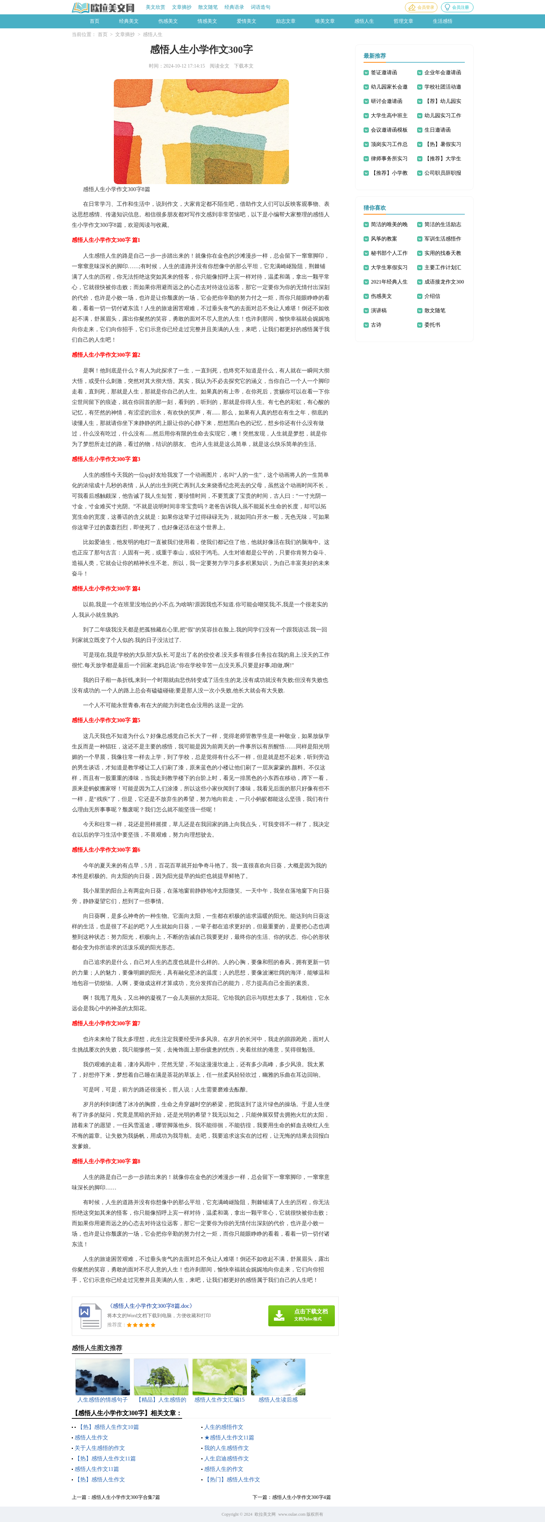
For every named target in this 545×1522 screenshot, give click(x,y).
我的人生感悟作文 (226, 1448)
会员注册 (460, 7)
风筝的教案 (384, 239)
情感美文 (207, 21)
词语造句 (260, 7)
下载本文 (244, 66)
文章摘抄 (182, 7)
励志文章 (286, 21)
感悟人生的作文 (223, 1469)
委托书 (432, 325)
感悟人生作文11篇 (97, 1469)
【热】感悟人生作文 (100, 1479)
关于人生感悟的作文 (100, 1448)
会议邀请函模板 (389, 130)
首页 (94, 21)
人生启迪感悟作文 (226, 1458)
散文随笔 (208, 7)
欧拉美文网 (265, 1514)
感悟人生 (364, 21)
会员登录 (426, 7)
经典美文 (129, 21)
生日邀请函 (438, 130)
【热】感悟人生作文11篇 (105, 1458)
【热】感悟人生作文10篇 (108, 1427)
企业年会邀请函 (443, 72)
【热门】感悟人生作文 (232, 1479)
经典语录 (234, 7)
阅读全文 (219, 66)
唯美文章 (325, 21)
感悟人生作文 (91, 1437)
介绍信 (432, 296)
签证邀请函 (384, 72)
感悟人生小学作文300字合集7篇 (125, 1497)
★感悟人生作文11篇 (229, 1437)
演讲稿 (379, 310)
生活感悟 (443, 21)
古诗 (376, 325)
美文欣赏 (155, 7)
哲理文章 (403, 21)
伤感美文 (168, 21)
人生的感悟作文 (223, 1427)
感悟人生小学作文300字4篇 (301, 1497)
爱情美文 (246, 21)
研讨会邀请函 (386, 101)
